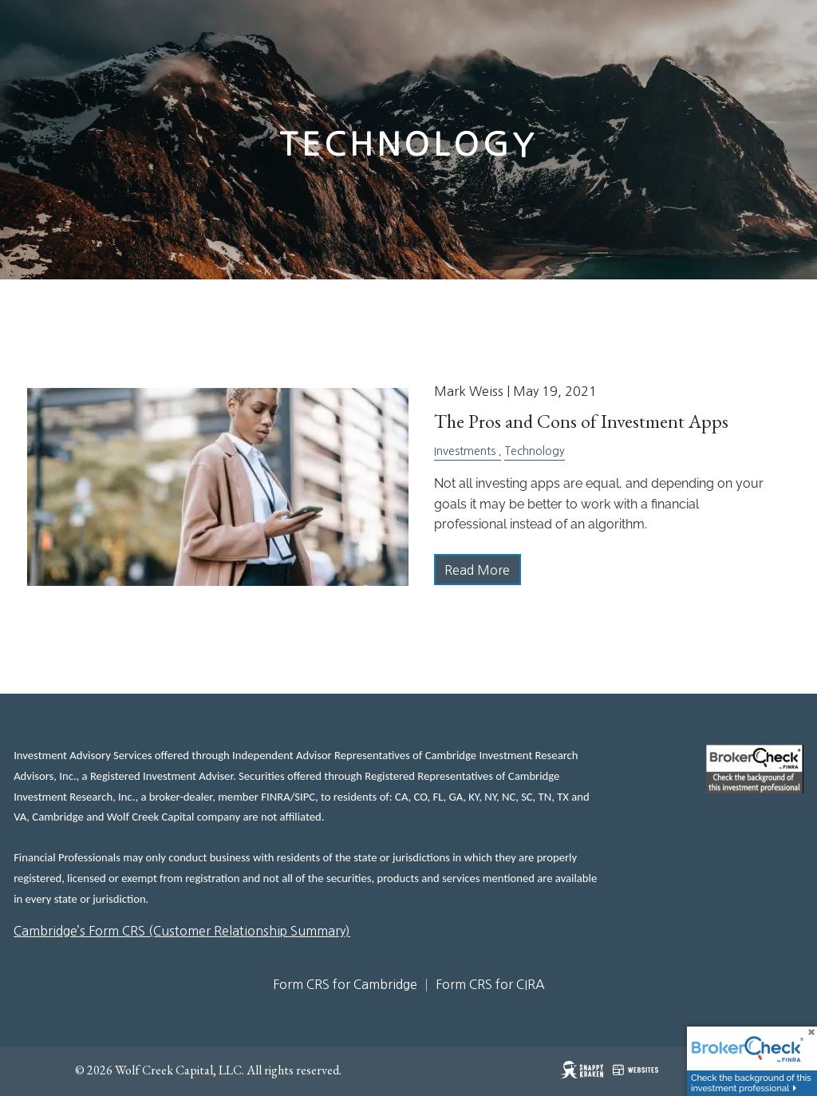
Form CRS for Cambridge (345, 984)
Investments (464, 451)
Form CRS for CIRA (490, 984)
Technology (534, 451)
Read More (477, 570)
